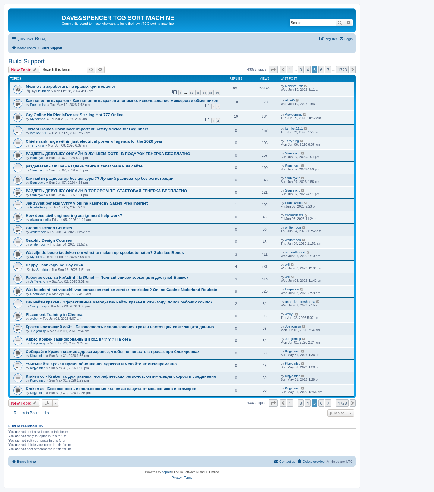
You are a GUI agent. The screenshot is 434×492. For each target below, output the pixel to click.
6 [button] (321, 69)
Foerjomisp (38, 104)
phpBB (166, 472)
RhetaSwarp (39, 207)
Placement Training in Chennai (54, 314)
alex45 (290, 100)
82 (191, 92)
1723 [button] (342, 69)
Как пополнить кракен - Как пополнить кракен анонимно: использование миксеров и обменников (122, 100)
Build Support (26, 61)
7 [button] (328, 69)
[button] (273, 69)
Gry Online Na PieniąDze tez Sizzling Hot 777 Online (75, 115)
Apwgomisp (293, 114)
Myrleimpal (38, 119)
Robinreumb (294, 86)
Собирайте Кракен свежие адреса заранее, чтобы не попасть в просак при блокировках (113, 351)
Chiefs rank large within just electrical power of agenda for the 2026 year (94, 141)
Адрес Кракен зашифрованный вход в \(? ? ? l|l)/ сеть (78, 339)
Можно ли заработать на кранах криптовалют (70, 86)
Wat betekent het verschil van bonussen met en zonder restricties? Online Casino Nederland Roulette (121, 289)
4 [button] (308, 69)
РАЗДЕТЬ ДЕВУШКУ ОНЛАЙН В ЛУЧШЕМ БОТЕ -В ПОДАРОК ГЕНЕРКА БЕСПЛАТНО (108, 153)
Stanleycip (38, 158)
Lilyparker (292, 289)
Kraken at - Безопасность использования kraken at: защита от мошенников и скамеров (111, 388)
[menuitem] (40, 39)
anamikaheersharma (300, 301)
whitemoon (38, 232)
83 (198, 92)
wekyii (34, 318)
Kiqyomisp (38, 355)
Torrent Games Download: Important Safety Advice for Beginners (87, 129)
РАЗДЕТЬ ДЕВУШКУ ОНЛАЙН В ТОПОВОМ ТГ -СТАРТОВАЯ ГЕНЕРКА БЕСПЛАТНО (106, 191)
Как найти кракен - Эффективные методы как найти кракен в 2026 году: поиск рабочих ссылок (119, 302)
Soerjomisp (38, 306)
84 (204, 92)
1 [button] (290, 69)
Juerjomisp (38, 331)
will (287, 264)
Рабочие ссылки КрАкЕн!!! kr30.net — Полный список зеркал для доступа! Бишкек (107, 277)
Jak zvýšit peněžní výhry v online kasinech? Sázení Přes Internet (87, 203)
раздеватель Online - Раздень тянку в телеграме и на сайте (84, 166)
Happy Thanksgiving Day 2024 (54, 265)
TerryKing (37, 145)
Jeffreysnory (39, 281)
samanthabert (295, 252)
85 (210, 92)
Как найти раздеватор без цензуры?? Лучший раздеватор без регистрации (100, 178)
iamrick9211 (39, 133)
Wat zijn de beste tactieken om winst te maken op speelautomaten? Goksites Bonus (105, 252)
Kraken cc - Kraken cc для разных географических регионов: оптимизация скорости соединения (121, 376)
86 (217, 92)
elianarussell (39, 219)
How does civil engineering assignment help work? (74, 215)
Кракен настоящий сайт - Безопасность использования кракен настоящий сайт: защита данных (120, 327)
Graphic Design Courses (49, 228)
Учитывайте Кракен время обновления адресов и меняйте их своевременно (101, 364)
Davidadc (43, 91)
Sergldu (42, 269)
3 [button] (301, 69)
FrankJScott (294, 203)
